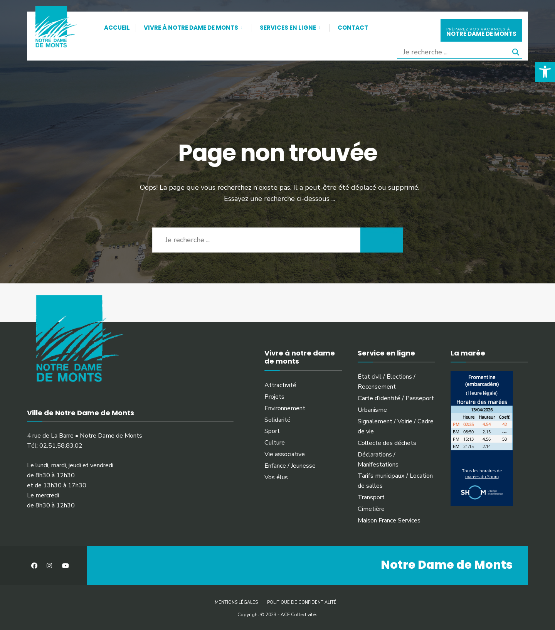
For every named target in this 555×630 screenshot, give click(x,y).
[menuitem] (194, 26)
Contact (353, 28)
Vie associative (284, 454)
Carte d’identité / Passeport (396, 398)
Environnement (284, 408)
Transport (371, 497)
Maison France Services (389, 520)
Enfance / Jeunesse (290, 466)
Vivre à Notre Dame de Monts (191, 28)
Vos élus (276, 477)
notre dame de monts (481, 31)
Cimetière (371, 509)
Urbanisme (372, 410)
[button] (545, 72)
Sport (272, 431)
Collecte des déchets (387, 443)
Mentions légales (236, 602)
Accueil (117, 28)
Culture (274, 442)
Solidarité (277, 420)
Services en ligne (288, 28)
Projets (274, 396)
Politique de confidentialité (301, 602)
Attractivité (280, 385)
